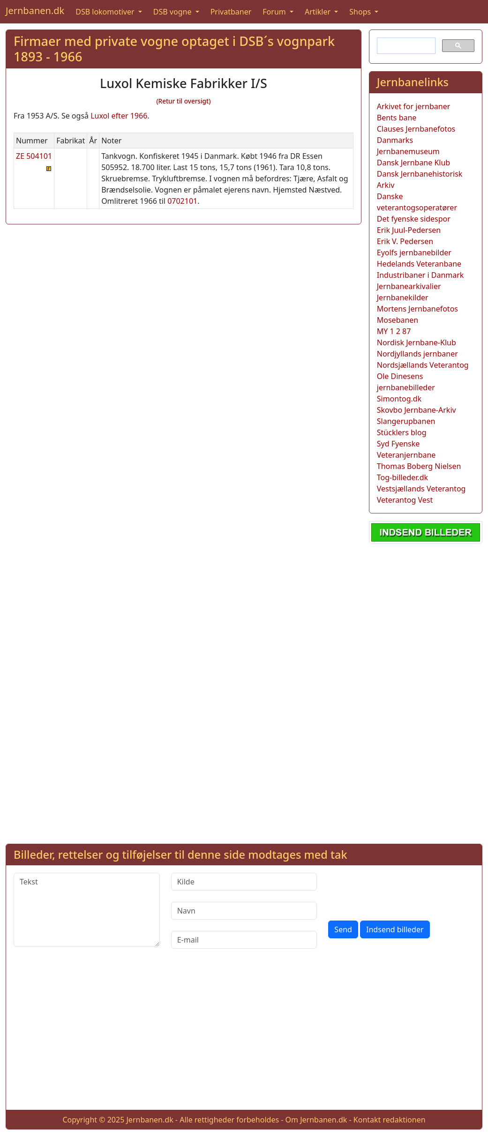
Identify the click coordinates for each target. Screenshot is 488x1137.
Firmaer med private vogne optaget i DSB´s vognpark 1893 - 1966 (174, 48)
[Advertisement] (425, 691)
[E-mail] (244, 940)
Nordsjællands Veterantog (423, 365)
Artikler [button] (318, 12)
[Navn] (244, 911)
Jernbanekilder (402, 297)
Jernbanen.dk (35, 10)
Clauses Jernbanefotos (416, 129)
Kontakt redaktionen (389, 1120)
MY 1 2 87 (394, 331)
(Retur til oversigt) (183, 101)
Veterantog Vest (405, 500)
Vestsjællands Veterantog (421, 488)
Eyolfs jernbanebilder (414, 252)
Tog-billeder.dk (402, 477)
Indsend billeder (394, 929)
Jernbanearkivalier (409, 286)
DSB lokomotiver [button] (105, 12)
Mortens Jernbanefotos (417, 309)
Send (343, 929)
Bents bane (397, 117)
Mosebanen (398, 320)
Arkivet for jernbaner (413, 106)
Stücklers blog (402, 432)
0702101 (182, 201)
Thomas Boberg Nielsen (419, 466)
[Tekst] (87, 910)
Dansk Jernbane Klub (413, 162)
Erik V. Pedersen (405, 241)
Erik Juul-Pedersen (409, 230)
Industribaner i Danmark (420, 275)
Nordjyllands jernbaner (417, 354)
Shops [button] (361, 12)
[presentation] (399, 891)
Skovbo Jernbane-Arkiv (416, 410)
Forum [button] (275, 12)
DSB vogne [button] (173, 12)
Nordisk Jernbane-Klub (416, 342)
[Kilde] (244, 882)
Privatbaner (231, 12)
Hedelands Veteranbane (419, 264)
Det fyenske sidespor (413, 219)
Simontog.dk (399, 399)
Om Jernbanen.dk (316, 1120)
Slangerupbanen (406, 421)
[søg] (405, 46)
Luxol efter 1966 (118, 116)
